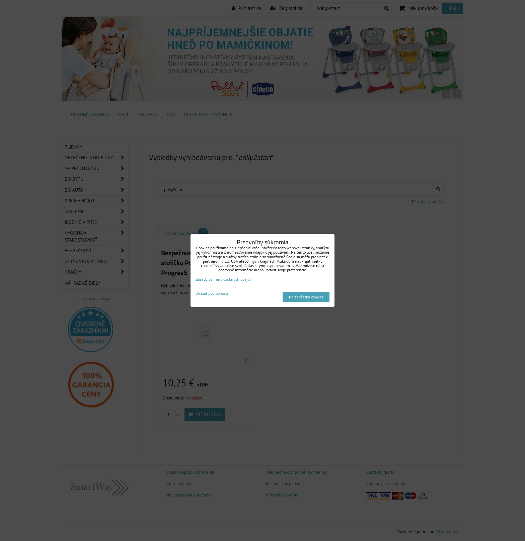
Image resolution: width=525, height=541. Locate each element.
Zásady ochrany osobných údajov (223, 279)
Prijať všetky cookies (306, 296)
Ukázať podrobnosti (212, 293)
